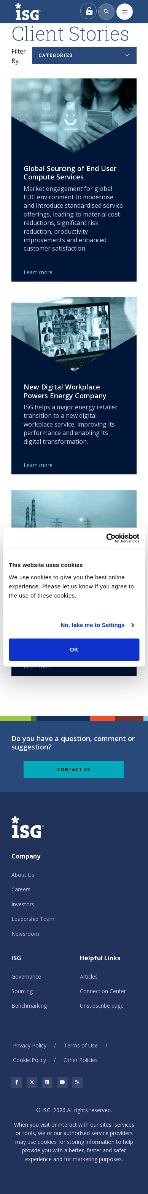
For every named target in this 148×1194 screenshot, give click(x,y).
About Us (22, 874)
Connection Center (103, 991)
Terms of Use (81, 1045)
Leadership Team (32, 918)
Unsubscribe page (102, 1005)
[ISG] (36, 11)
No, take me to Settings (92, 625)
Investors (22, 904)
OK (74, 649)
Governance (26, 976)
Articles (89, 976)
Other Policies (81, 1060)
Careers (20, 889)
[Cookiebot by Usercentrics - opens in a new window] (106, 538)
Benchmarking (29, 1005)
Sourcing (22, 991)
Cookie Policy (29, 1060)
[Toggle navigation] (124, 11)
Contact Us (73, 769)
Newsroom (25, 933)
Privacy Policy (29, 1045)
